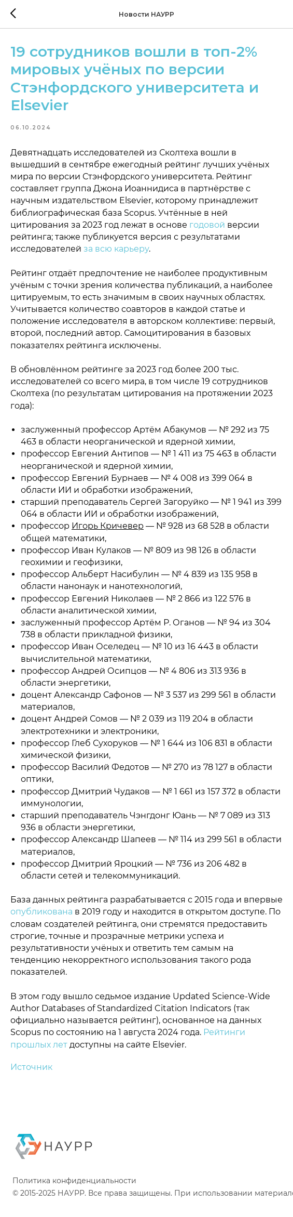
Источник (31, 1074)
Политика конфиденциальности (74, 1194)
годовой (207, 232)
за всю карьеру (116, 255)
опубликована (41, 919)
